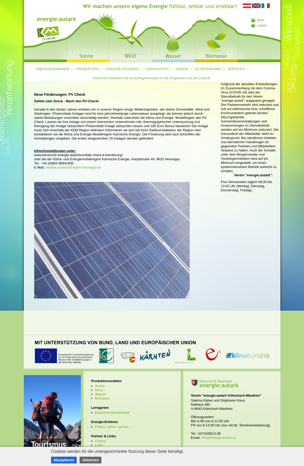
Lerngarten (157, 69)
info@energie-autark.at (218, 438)
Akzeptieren (64, 460)
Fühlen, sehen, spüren (112, 427)
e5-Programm (208, 69)
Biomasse (102, 398)
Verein (182, 69)
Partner (100, 441)
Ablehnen (90, 460)
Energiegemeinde (52, 69)
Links (99, 445)
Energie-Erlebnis (122, 69)
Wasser (101, 394)
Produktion (87, 69)
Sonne (100, 386)
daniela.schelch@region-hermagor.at (73, 167)
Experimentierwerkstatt (112, 412)
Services (236, 69)
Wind (99, 390)
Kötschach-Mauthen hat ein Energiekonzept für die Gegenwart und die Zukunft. (152, 78)
